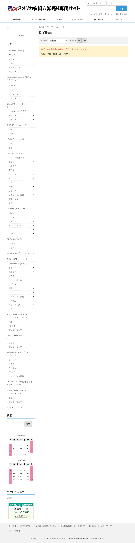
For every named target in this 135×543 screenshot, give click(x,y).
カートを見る (98, 19)
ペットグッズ (14, 305)
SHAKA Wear (12, 86)
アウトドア (13, 178)
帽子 (11, 186)
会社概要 (12, 526)
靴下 (11, 322)
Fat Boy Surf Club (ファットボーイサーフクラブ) (20, 383)
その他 (11, 63)
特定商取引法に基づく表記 (45, 526)
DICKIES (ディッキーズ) (17, 208)
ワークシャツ (14, 368)
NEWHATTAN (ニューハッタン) (20, 253)
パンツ (11, 213)
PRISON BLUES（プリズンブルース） (17, 353)
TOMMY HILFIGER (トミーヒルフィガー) (17, 391)
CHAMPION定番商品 (18, 111)
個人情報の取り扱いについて (72, 526)
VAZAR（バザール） (15, 407)
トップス (12, 115)
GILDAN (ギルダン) (15, 239)
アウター (12, 71)
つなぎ (11, 217)
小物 (11, 309)
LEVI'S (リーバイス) (15, 139)
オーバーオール (15, 225)
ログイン (118, 19)
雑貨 (11, 203)
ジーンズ (12, 144)
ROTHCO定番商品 (17, 158)
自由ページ (11, 498)
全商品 (41, 27)
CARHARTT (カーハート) (56, 27)
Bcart (102, 538)
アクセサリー (14, 199)
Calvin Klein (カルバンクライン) (18, 336)
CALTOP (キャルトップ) (17, 125)
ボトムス (12, 119)
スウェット (13, 59)
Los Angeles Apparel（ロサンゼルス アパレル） (20, 78)
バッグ (11, 182)
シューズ (12, 174)
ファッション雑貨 (16, 195)
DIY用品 (12, 301)
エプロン (12, 229)
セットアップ (14, 67)
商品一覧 (17, 19)
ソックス (12, 98)
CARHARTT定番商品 (18, 263)
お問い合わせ (77, 19)
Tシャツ (12, 55)
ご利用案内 (57, 19)
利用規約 (93, 526)
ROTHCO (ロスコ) (15, 153)
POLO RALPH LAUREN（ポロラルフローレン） (17, 315)
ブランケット (14, 191)
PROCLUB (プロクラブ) (17, 51)
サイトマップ (106, 526)
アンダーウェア (15, 330)
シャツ (11, 129)
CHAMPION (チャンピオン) (17, 105)
